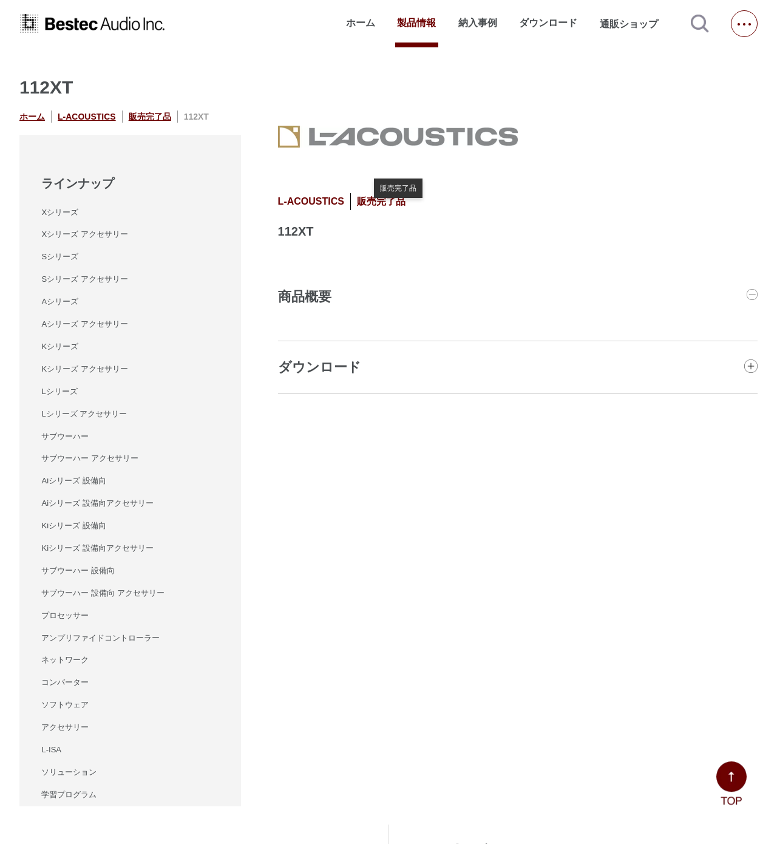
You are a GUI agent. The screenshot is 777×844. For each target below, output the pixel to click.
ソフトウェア (65, 704)
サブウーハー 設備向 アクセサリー (102, 592)
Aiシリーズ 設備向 (73, 480)
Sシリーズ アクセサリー (84, 279)
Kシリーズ (59, 346)
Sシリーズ (59, 256)
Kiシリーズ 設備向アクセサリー (97, 548)
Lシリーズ (59, 391)
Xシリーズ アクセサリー (84, 234)
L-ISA (51, 749)
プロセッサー (65, 615)
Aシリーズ (59, 301)
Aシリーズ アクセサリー (84, 323)
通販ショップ (634, 23)
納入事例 (477, 23)
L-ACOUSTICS (87, 116)
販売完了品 (150, 116)
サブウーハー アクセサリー (89, 458)
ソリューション (69, 772)
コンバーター (65, 682)
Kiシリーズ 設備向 (73, 525)
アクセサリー (65, 727)
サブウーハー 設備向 (78, 570)
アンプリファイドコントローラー (100, 637)
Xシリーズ (59, 212)
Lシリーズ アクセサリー (84, 413)
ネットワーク (65, 659)
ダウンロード (548, 23)
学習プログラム (69, 794)
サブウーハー (65, 436)
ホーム (360, 23)
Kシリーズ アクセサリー (84, 368)
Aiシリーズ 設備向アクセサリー (97, 503)
